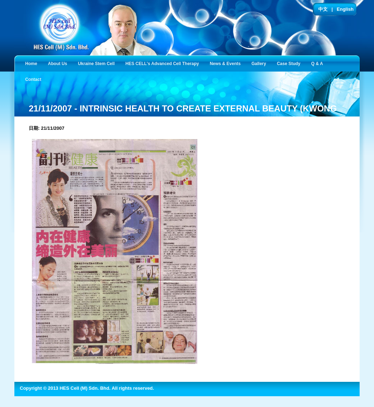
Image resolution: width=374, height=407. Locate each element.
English (345, 9)
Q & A (318, 63)
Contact (34, 79)
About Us (59, 63)
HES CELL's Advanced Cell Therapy (164, 63)
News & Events (226, 63)
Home (31, 63)
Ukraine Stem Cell (98, 63)
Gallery (260, 63)
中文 (323, 9)
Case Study (290, 63)
